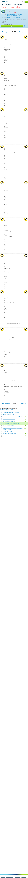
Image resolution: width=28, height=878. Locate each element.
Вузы (2, 4)
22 (25, 435)
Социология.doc (6, 435)
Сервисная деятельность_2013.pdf (11, 412)
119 (25, 428)
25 (25, 431)
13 (25, 414)
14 (25, 419)
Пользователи (18, 4)
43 (25, 421)
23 (25, 425)
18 (25, 423)
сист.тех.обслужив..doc (8, 414)
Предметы (9, 4)
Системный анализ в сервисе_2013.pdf (12, 416)
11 (25, 412)
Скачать (12, 26)
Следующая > (23, 32)
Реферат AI (4, 7)
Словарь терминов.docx (8, 425)
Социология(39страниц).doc (9, 433)
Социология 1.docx (7, 431)
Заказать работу (15, 7)
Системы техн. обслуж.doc (9, 421)
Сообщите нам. (18, 12)
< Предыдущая (5, 32)
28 (25, 416)
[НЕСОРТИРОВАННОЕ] (14, 17)
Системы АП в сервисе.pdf (9, 419)
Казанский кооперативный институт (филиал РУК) (14, 15)
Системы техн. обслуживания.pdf (11, 423)
